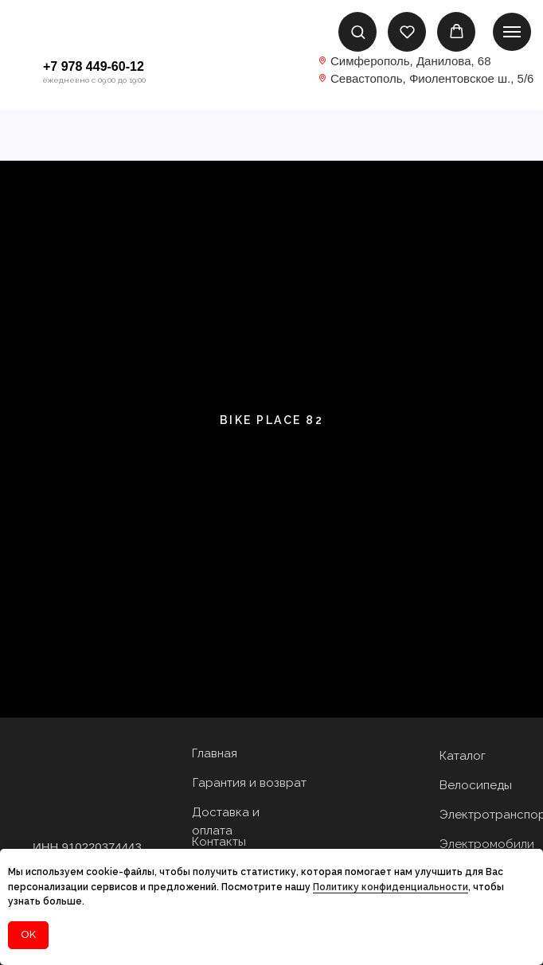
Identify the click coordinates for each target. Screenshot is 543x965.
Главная (214, 753)
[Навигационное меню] (512, 31)
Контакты (219, 842)
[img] (271, 74)
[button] (357, 31)
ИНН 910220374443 (87, 847)
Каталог (462, 756)
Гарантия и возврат (250, 783)
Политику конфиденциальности (390, 887)
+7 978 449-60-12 (93, 66)
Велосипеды (475, 785)
